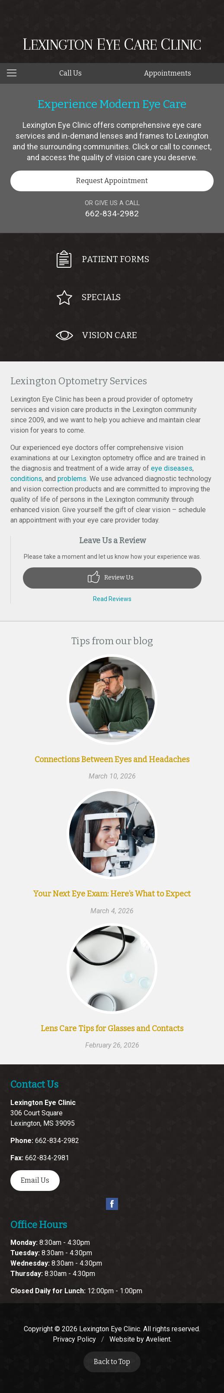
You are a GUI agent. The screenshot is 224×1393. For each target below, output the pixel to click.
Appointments (167, 73)
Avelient (158, 1339)
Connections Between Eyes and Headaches (112, 759)
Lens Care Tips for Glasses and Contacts (112, 1028)
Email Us (35, 1180)
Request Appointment (112, 181)
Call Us (70, 73)
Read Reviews (112, 598)
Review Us (111, 577)
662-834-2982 (112, 213)
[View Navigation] (15, 73)
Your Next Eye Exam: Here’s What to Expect (112, 894)
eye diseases (171, 468)
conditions (26, 479)
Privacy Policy (74, 1339)
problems (72, 479)
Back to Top (112, 1362)
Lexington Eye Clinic (109, 1329)
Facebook (112, 1204)
